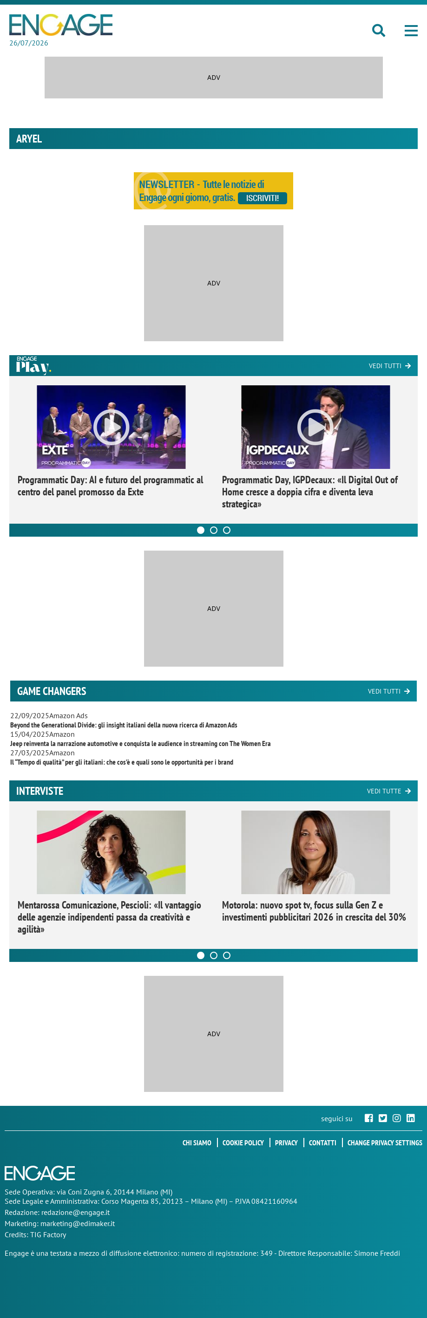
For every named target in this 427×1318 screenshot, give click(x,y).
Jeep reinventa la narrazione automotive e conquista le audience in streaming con (140, 743)
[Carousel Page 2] (213, 530)
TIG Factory (48, 1234)
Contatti (322, 1142)
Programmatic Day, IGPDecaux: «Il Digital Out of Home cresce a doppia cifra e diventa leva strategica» (310, 491)
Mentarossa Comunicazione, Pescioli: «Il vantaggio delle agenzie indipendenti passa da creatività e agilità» (109, 916)
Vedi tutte (384, 791)
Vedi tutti (385, 366)
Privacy (286, 1142)
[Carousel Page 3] (226, 530)
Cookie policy (243, 1142)
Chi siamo (197, 1142)
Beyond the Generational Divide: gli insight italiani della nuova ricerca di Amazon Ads (123, 724)
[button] (411, 30)
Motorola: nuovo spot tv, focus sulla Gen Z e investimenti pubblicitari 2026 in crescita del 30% (314, 910)
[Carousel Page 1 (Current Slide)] (200, 530)
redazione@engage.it (75, 1212)
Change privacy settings (385, 1142)
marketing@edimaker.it (77, 1223)
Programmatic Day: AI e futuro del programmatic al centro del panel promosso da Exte (110, 485)
